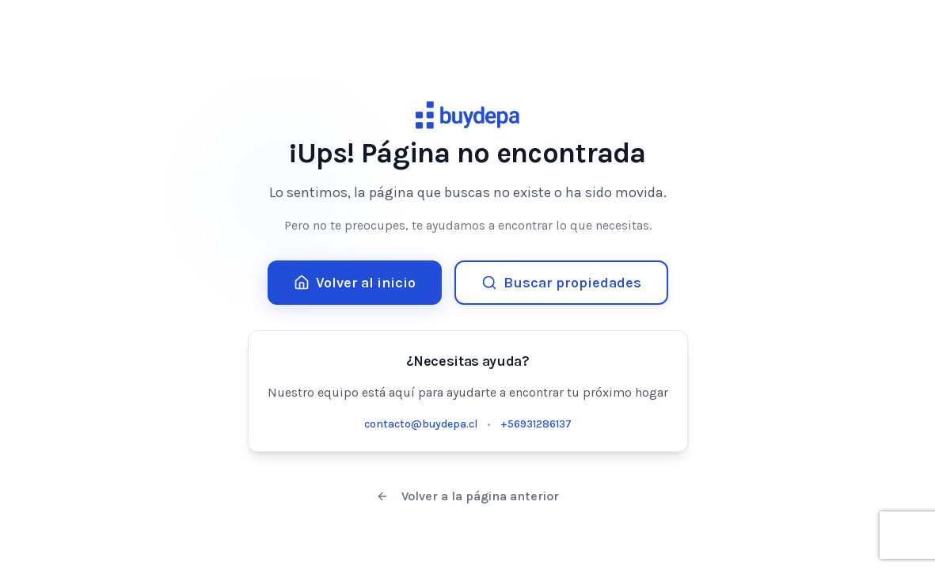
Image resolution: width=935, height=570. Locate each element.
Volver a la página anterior (467, 496)
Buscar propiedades (561, 282)
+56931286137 (536, 424)
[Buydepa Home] (468, 115)
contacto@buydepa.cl (420, 424)
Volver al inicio (355, 282)
